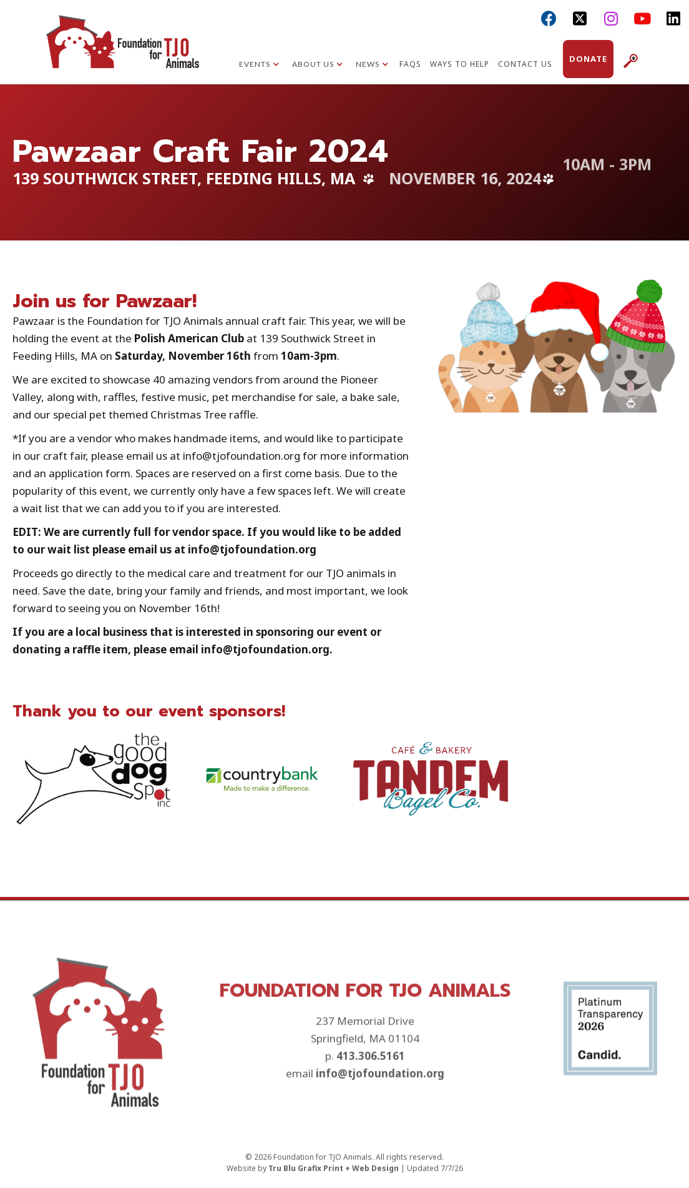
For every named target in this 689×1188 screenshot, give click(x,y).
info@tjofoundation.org (380, 1121)
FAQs (410, 64)
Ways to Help (459, 64)
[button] (259, 65)
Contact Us (525, 64)
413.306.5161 (370, 1104)
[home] (122, 53)
